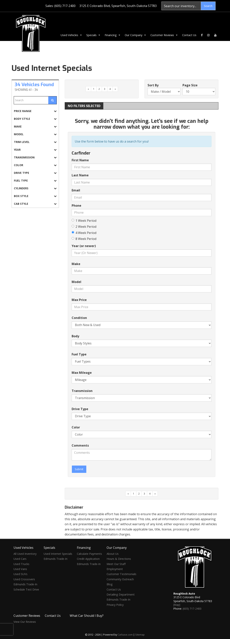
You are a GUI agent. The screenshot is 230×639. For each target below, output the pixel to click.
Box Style (35, 196)
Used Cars (20, 559)
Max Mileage (82, 372)
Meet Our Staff (116, 564)
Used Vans (20, 569)
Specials (93, 35)
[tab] (35, 111)
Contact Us (189, 35)
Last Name (80, 175)
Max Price (79, 300)
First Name (80, 160)
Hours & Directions (119, 559)
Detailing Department (121, 594)
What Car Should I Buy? (87, 616)
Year (35, 149)
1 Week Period (84, 220)
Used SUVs (20, 574)
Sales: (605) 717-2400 (60, 6)
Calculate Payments (89, 554)
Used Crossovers (24, 579)
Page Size (190, 85)
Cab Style (35, 204)
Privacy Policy (115, 605)
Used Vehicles (71, 35)
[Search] (181, 6)
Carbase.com (125, 634)
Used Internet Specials (58, 554)
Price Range (35, 111)
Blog (110, 584)
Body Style (35, 119)
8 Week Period (84, 239)
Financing (112, 35)
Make (35, 126)
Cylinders (35, 188)
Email (76, 190)
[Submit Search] (52, 100)
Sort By (153, 85)
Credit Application (88, 559)
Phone (76, 205)
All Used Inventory (25, 554)
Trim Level (35, 142)
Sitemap (140, 634)
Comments (80, 445)
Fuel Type (35, 180)
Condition (79, 318)
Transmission (35, 157)
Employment (115, 569)
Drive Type (35, 173)
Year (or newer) (84, 246)
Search (208, 6)
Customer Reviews (163, 35)
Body (75, 336)
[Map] (176, 605)
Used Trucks (21, 564)
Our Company (135, 35)
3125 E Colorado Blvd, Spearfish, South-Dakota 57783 (118, 6)
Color (35, 165)
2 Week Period (84, 226)
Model (35, 134)
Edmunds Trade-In (25, 584)
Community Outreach (120, 579)
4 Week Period (84, 233)
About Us (113, 554)
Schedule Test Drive (26, 589)
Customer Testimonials (121, 574)
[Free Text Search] (31, 100)
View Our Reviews (25, 622)
